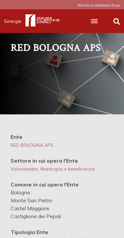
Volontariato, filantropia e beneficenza (53, 169)
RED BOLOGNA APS (32, 145)
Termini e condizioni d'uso (98, 5)
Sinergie (14, 21)
